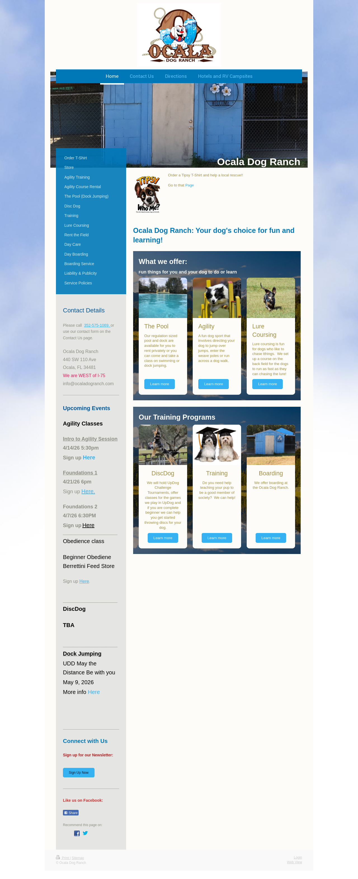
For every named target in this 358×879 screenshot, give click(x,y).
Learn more (159, 384)
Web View (294, 862)
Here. (88, 491)
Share (70, 813)
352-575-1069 (96, 325)
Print (63, 858)
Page (189, 185)
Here (88, 525)
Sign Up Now (79, 773)
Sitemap (78, 858)
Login (298, 857)
